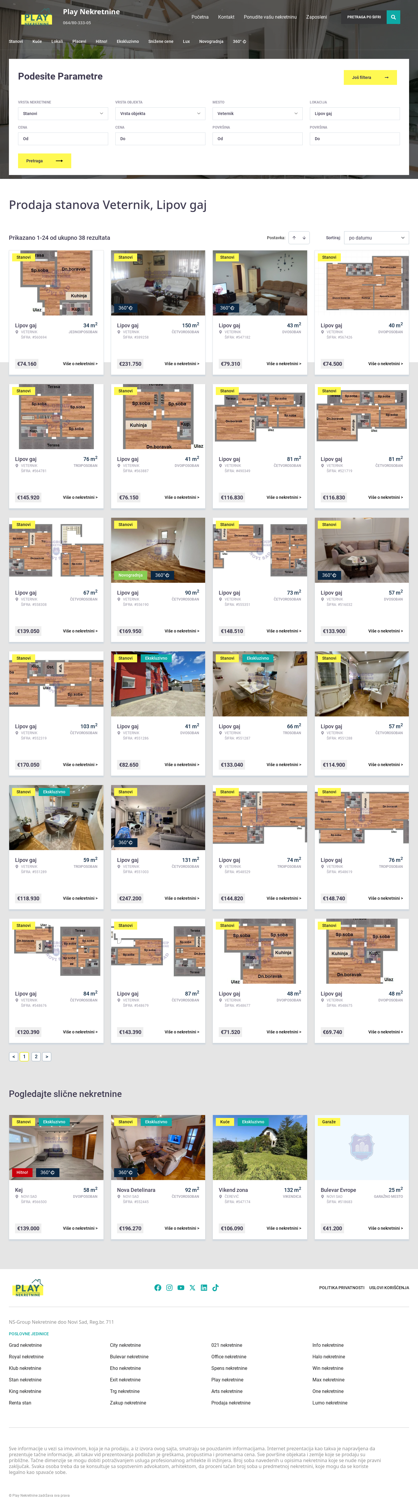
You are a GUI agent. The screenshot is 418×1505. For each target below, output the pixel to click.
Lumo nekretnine (329, 1401)
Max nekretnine (328, 1378)
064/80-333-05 (77, 22)
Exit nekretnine (125, 1378)
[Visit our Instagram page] (169, 1285)
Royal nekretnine (26, 1354)
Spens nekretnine (229, 1366)
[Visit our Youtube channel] (180, 1285)
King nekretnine (25, 1389)
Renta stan (20, 1401)
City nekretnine (125, 1343)
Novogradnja (211, 41)
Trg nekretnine (125, 1389)
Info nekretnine (328, 1343)
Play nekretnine (227, 1378)
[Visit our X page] (192, 1285)
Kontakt (226, 17)
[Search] (393, 17)
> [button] (47, 1055)
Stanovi (16, 41)
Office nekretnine (228, 1354)
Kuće (37, 41)
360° (240, 41)
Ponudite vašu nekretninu (270, 17)
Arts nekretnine (226, 1389)
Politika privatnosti (341, 1286)
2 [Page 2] (36, 1054)
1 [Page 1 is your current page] (24, 1054)
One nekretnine (328, 1389)
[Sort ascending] (294, 235)
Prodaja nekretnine (230, 1401)
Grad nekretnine (25, 1343)
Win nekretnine (327, 1366)
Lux (186, 41)
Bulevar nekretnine (129, 1354)
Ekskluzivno (128, 41)
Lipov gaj (323, 111)
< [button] (13, 1055)
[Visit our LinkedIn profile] (204, 1285)
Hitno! (101, 41)
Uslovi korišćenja (389, 1286)
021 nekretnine (226, 1343)
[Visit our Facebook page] (157, 1285)
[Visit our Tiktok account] (215, 1285)
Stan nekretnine (25, 1378)
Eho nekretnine (125, 1366)
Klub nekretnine (25, 1366)
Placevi (79, 41)
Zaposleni (316, 17)
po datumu (360, 236)
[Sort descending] (304, 235)
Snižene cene (161, 41)
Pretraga (44, 158)
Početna (200, 17)
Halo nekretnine (328, 1354)
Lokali (57, 41)
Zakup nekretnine (128, 1401)
